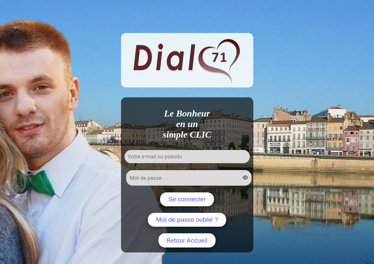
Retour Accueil (187, 240)
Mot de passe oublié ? (187, 219)
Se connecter (187, 199)
